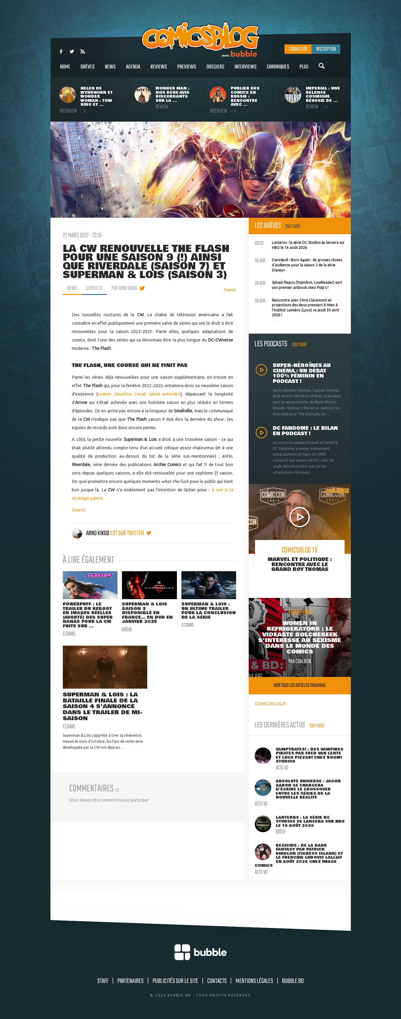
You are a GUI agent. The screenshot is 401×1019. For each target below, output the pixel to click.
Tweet (229, 289)
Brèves (87, 70)
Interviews (245, 70)
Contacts (216, 981)
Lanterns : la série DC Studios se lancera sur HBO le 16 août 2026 (300, 244)
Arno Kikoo (91, 533)
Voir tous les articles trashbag (300, 685)
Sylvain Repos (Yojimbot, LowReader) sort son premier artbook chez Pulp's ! (298, 284)
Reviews (158, 70)
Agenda (133, 70)
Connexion (298, 49)
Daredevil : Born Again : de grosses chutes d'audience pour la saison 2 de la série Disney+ (298, 264)
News (110, 70)
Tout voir (292, 227)
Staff (102, 981)
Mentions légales (254, 981)
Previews (186, 70)
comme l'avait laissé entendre (139, 393)
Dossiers (215, 70)
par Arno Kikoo (124, 288)
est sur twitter (130, 533)
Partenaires (130, 981)
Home (65, 70)
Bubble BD (293, 981)
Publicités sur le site (175, 981)
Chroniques (278, 70)
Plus (304, 70)
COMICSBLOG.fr (270, 703)
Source (78, 509)
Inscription (326, 49)
